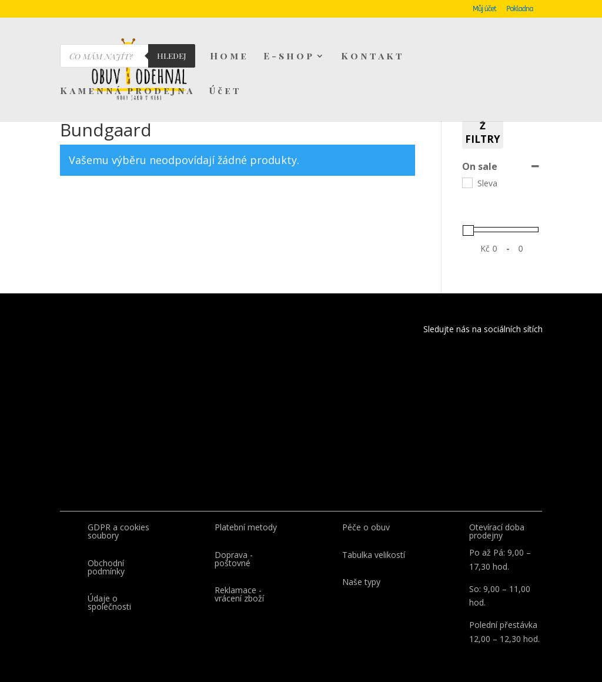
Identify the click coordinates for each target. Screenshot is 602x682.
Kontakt (372, 57)
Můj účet (484, 9)
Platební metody (246, 527)
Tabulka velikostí (373, 554)
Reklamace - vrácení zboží (239, 594)
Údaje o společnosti (109, 602)
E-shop (289, 57)
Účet (225, 91)
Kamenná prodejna (127, 91)
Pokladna (519, 9)
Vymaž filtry (482, 125)
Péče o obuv (366, 527)
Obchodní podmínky (106, 567)
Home (229, 57)
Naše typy (361, 581)
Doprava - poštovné (234, 559)
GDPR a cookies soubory (118, 531)
